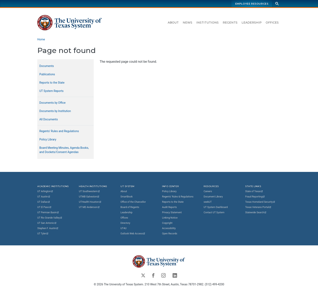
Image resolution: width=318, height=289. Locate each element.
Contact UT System (214, 212)
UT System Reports (51, 91)
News (187, 22)
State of (254, 191)
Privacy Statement (172, 212)
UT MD (89, 207)
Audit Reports (169, 207)
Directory (125, 223)
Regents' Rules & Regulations (177, 196)
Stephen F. (48, 228)
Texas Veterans (258, 207)
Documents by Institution (55, 111)
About (173, 22)
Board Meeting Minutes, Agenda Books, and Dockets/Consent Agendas (64, 150)
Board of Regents (129, 207)
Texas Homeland (260, 202)
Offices (272, 22)
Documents (46, 66)
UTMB (89, 196)
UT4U (123, 228)
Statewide (256, 212)
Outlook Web (132, 233)
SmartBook (126, 196)
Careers (208, 191)
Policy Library (47, 139)
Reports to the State (51, 82)
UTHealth (90, 202)
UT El (44, 207)
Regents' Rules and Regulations (59, 131)
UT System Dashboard (216, 207)
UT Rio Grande (49, 217)
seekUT (208, 202)
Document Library (213, 196)
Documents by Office (52, 102)
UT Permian (48, 212)
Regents (230, 22)
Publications (47, 74)
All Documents (48, 119)
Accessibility (169, 228)
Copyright (167, 223)
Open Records (169, 233)
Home (41, 39)
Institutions (207, 22)
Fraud (255, 196)
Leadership (252, 22)
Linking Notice (169, 217)
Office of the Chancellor (133, 202)
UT (45, 191)
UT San (47, 223)
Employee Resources (252, 3)
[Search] (277, 3)
